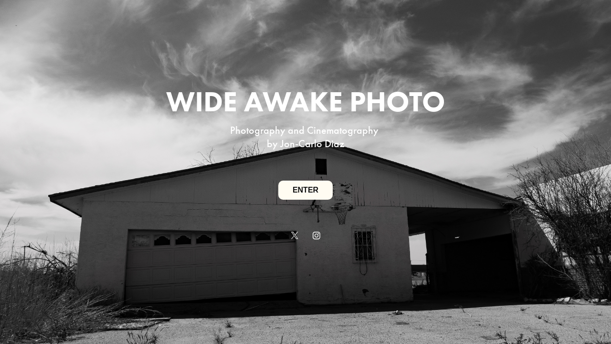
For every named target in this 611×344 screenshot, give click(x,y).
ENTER (305, 190)
